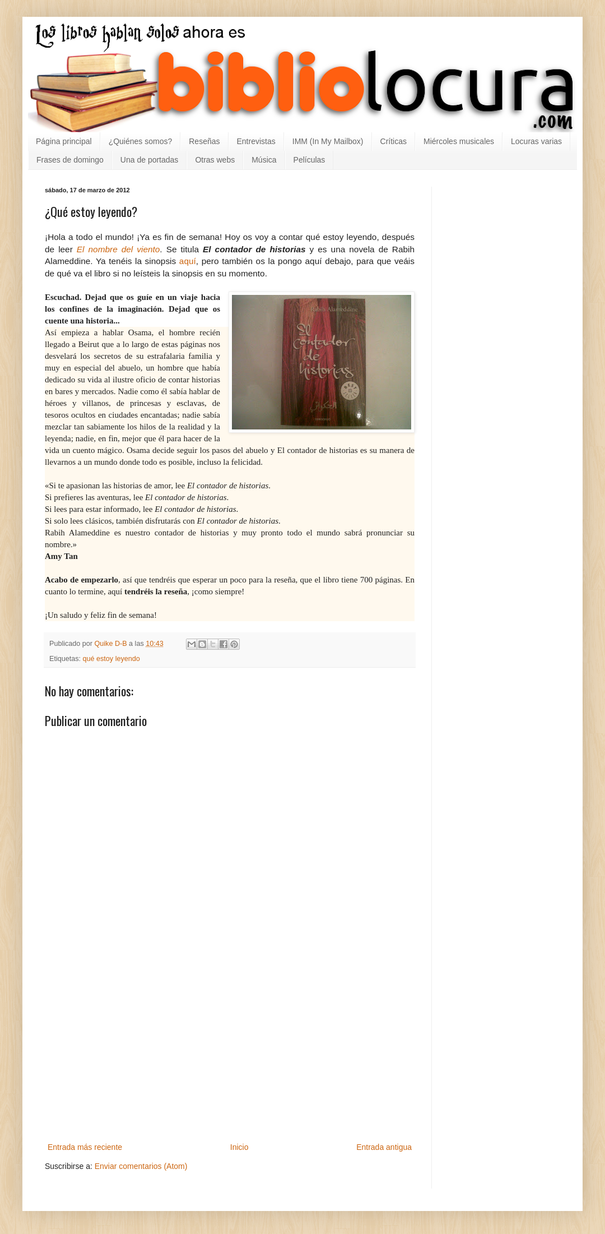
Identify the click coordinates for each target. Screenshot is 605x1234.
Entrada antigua (384, 1147)
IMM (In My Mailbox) (328, 141)
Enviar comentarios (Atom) (141, 1166)
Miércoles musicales (459, 141)
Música (264, 159)
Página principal (64, 141)
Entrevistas (256, 141)
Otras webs (215, 159)
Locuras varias (536, 141)
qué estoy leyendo (111, 659)
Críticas (393, 141)
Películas (309, 159)
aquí (187, 261)
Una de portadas (149, 159)
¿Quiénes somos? (141, 141)
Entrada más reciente (85, 1147)
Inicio (239, 1147)
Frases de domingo (70, 159)
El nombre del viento (118, 249)
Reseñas (204, 141)
